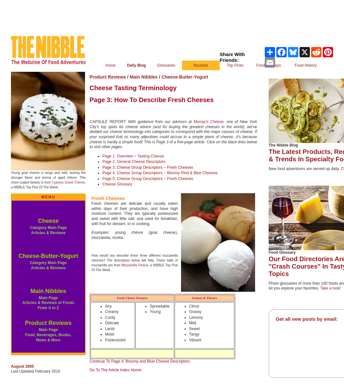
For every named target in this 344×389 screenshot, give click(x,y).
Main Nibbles (48, 291)
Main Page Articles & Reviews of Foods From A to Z (48, 303)
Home (110, 65)
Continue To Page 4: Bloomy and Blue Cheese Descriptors (140, 361)
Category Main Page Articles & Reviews (48, 230)
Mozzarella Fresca (134, 265)
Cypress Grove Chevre (68, 182)
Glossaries (166, 65)
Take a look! (330, 288)
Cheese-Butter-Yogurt (48, 256)
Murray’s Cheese (209, 121)
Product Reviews (48, 323)
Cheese (48, 221)
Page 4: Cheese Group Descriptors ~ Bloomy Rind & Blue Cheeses (160, 173)
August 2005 (22, 366)
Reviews (201, 65)
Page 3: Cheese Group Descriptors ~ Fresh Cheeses (147, 167)
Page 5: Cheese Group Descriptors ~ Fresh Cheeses (147, 178)
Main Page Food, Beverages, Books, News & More (48, 334)
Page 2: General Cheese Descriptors (134, 161)
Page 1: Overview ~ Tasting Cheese (133, 156)
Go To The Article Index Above (115, 370)
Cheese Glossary (117, 184)
